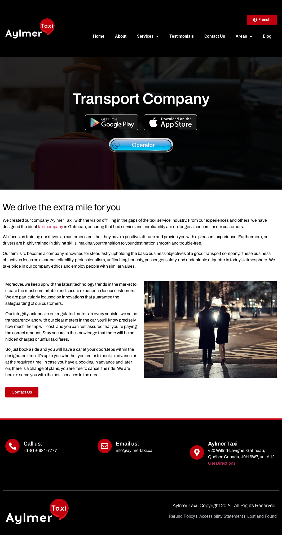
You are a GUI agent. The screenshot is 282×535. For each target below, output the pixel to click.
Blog (267, 36)
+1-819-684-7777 (40, 450)
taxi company (50, 226)
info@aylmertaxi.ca (134, 450)
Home (98, 36)
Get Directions (221, 463)
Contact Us (214, 36)
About (120, 36)
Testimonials (181, 36)
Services (148, 36)
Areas (244, 36)
